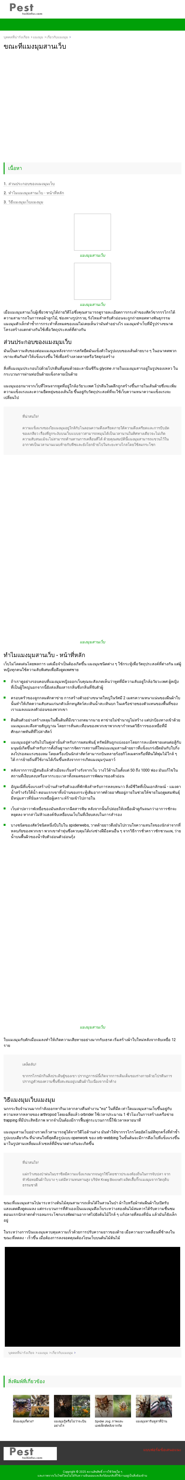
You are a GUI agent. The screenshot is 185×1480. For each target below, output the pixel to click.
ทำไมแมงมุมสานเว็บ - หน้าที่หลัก (34, 193)
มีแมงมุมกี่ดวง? (23, 1421)
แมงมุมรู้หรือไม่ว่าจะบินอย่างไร (70, 1423)
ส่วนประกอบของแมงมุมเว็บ (29, 184)
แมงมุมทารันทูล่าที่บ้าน (151, 1421)
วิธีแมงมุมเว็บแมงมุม (23, 202)
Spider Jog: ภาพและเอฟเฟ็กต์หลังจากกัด (109, 1423)
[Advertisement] (92, 86)
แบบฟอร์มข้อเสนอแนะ (162, 1449)
